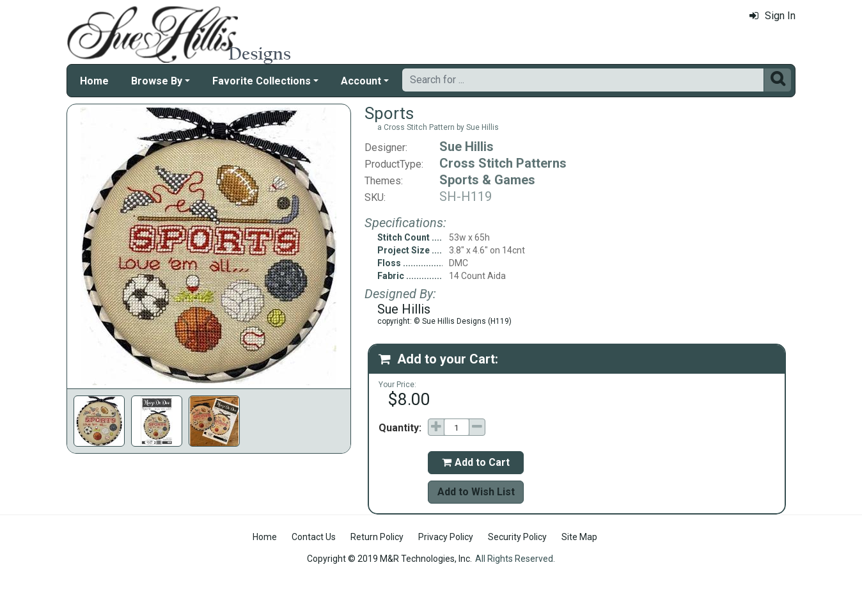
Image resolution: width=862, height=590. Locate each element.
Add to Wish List (476, 492)
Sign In (772, 16)
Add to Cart (476, 462)
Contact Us (314, 537)
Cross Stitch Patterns (503, 163)
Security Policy (517, 537)
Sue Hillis (466, 146)
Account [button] (361, 81)
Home (94, 81)
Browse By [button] (156, 81)
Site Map (579, 537)
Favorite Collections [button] (261, 81)
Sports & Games (487, 179)
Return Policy (377, 537)
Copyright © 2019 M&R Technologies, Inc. (389, 559)
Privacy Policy (445, 537)
